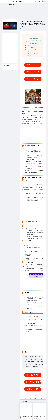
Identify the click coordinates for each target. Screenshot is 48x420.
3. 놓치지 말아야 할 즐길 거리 (31, 43)
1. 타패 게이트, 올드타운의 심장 (31, 38)
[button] (43, 1)
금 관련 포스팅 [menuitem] (30, 1)
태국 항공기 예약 (33, 375)
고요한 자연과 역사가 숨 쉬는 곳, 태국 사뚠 (26, 417)
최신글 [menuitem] (24, 1)
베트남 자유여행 (32, 72)
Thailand (22, 19)
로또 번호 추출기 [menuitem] (19, 1)
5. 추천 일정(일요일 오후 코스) (31, 53)
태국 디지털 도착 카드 (33, 382)
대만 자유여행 (32, 64)
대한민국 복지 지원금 (6, 68)
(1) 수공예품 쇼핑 (29, 45)
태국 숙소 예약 (33, 389)
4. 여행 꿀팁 (27, 51)
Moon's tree (4, 1)
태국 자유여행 (32, 79)
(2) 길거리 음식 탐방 (30, 47)
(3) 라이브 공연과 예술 (31, 49)
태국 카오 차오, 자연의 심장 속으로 (39, 416)
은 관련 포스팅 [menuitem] (37, 1)
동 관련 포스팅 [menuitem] (11, 4)
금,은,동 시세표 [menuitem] (11, 1)
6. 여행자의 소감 (28, 55)
